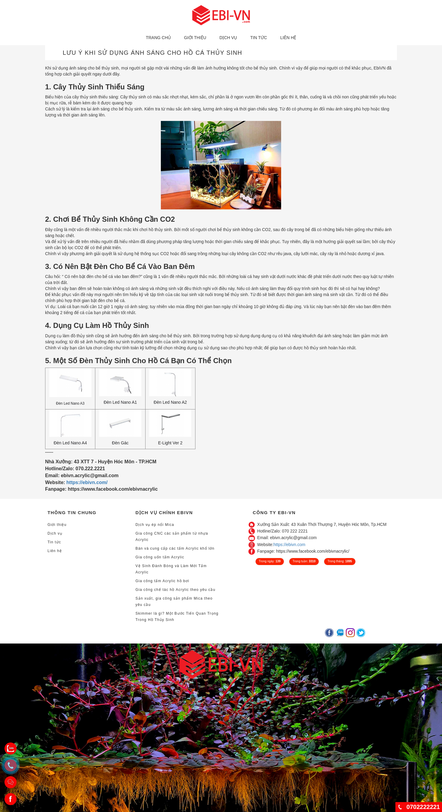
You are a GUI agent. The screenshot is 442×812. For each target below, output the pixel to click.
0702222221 (423, 807)
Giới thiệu (195, 37)
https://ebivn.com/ (87, 482)
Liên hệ (288, 37)
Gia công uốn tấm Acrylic (160, 557)
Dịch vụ (228, 37)
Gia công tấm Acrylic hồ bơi (162, 581)
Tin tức (258, 37)
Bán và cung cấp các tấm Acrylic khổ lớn (175, 548)
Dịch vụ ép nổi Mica (155, 525)
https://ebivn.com (289, 544)
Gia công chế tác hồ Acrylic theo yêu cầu (176, 590)
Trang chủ (158, 37)
